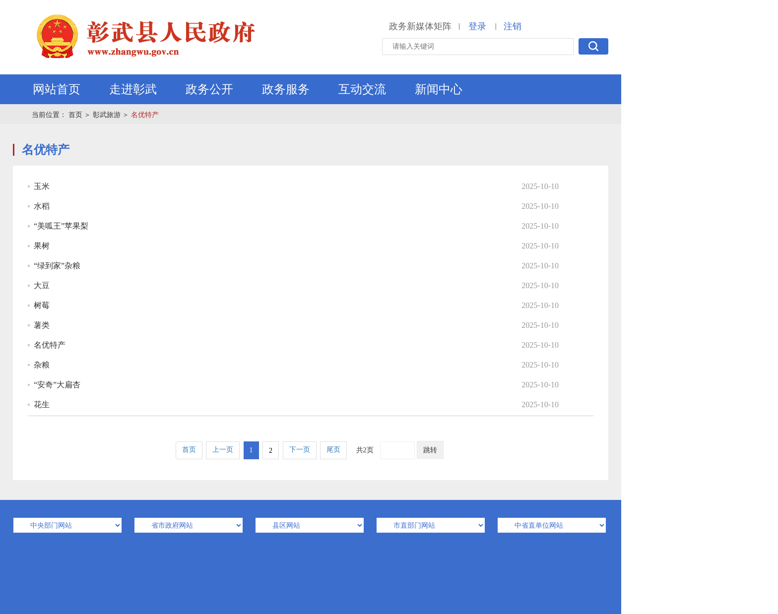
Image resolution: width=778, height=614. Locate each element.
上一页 (222, 449)
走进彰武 (133, 89)
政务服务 (286, 89)
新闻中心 (438, 89)
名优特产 (145, 115)
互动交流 (362, 89)
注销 (512, 26)
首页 (75, 115)
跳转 (430, 450)
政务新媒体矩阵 (420, 26)
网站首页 (56, 89)
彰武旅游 (107, 115)
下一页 (299, 449)
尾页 (333, 449)
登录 (477, 26)
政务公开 (209, 89)
